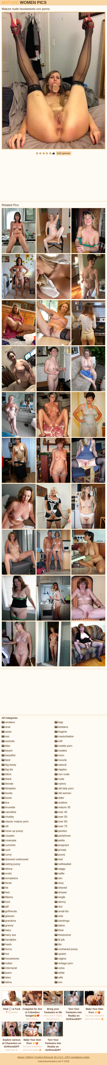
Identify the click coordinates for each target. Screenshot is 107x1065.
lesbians (61, 727)
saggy (60, 868)
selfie (60, 873)
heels (7, 944)
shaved (61, 887)
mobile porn (63, 745)
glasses (8, 916)
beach (7, 750)
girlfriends (9, 911)
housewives (10, 958)
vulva (60, 968)
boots (7, 797)
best (6, 760)
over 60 (61, 821)
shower (61, 892)
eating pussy (11, 864)
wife (59, 977)
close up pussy (12, 831)
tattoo (60, 925)
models (61, 750)
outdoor (61, 802)
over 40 (61, 812)
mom (59, 755)
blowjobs (9, 788)
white (60, 972)
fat (5, 887)
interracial (9, 968)
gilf (5, 906)
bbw (6, 745)
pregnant (62, 845)
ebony (7, 868)
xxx (58, 982)
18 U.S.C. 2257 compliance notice (72, 1057)
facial (7, 883)
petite (60, 840)
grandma (9, 920)
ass (5, 736)
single (60, 897)
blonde (7, 783)
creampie (9, 840)
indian (7, 963)
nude (59, 779)
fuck (6, 901)
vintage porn (64, 963)
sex (58, 878)
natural (60, 764)
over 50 (61, 816)
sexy (59, 883)
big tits (7, 769)
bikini (6, 774)
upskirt (60, 953)
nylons (60, 783)
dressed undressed (15, 859)
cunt (6, 849)
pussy (60, 854)
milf (58, 741)
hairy (6, 930)
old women (63, 793)
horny (7, 949)
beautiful (8, 755)
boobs (7, 793)
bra (5, 802)
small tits (62, 911)
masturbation (64, 736)
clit (5, 826)
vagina (60, 958)
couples (8, 835)
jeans (7, 972)
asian (7, 731)
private (60, 849)
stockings (62, 920)
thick (59, 930)
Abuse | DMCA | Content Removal (35, 1057)
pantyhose (63, 835)
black (7, 779)
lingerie (61, 731)
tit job (60, 939)
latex (6, 977)
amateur (8, 722)
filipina (7, 897)
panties (61, 831)
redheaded (63, 864)
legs (59, 722)
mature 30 (62, 807)
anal (6, 727)
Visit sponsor (63, 153)
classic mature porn (15, 821)
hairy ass (9, 934)
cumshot (8, 845)
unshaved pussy (66, 949)
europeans (10, 878)
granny (7, 925)
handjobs (9, 939)
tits (58, 944)
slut (58, 906)
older (59, 797)
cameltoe (9, 812)
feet (6, 892)
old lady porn (64, 788)
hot (5, 953)
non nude (62, 774)
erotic (7, 873)
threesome (63, 934)
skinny (60, 901)
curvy (7, 854)
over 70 (61, 826)
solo (59, 916)
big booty (9, 764)
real (59, 859)
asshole (8, 741)
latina (7, 982)
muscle (61, 760)
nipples (61, 769)
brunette (8, 807)
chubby (8, 816)
